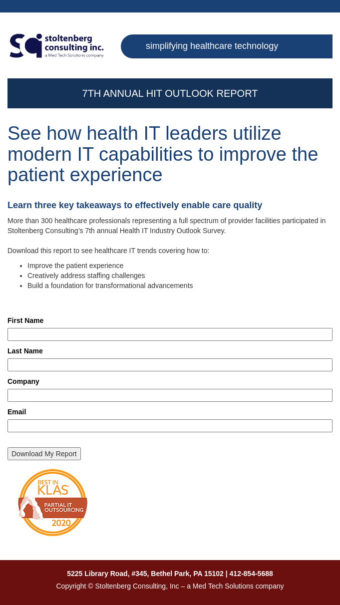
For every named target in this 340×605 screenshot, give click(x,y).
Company (23, 381)
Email (16, 412)
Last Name (25, 351)
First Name (25, 320)
